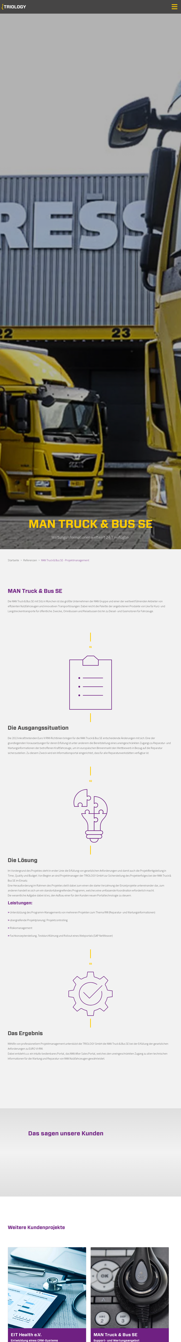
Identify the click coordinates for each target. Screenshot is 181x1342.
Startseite (13, 560)
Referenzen (30, 560)
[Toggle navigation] (175, 7)
